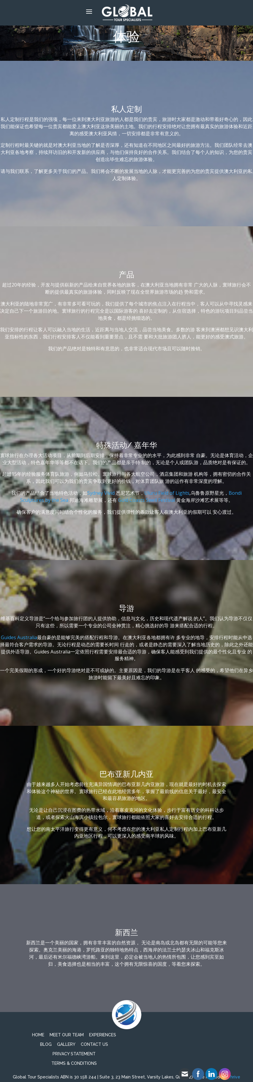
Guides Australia (19, 637)
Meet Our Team (67, 1034)
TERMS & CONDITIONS (74, 1063)
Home (38, 1034)
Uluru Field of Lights (166, 493)
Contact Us (94, 1044)
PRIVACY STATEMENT (74, 1053)
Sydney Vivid (101, 493)
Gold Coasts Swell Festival (146, 500)
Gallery (66, 1044)
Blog (46, 1044)
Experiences (102, 1034)
